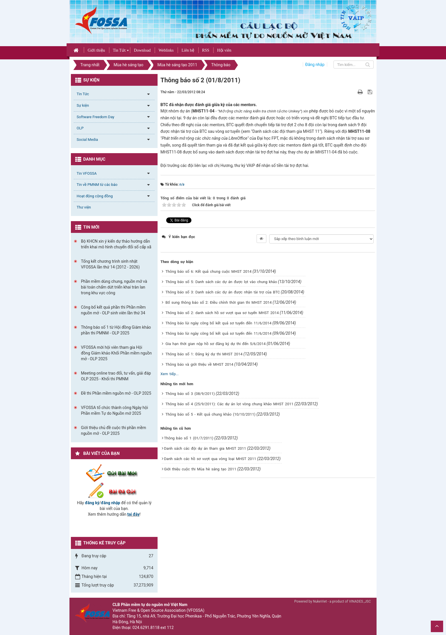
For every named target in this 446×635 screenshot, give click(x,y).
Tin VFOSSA (87, 173)
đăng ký (92, 502)
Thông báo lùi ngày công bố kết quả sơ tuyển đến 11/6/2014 (219, 323)
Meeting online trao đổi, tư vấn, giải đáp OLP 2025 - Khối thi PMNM (116, 376)
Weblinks (166, 50)
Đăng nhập (315, 64)
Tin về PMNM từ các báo (97, 184)
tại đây (133, 514)
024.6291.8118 (146, 627)
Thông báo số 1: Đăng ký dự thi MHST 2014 (204, 354)
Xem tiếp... (169, 374)
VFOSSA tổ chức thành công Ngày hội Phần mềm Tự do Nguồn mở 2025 (114, 410)
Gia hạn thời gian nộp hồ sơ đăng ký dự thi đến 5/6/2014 (216, 344)
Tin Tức (119, 50)
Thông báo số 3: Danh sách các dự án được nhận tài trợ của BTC (223, 292)
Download (142, 50)
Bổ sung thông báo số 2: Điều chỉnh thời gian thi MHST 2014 (219, 302)
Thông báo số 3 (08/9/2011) (190, 393)
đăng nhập (110, 502)
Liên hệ (187, 50)
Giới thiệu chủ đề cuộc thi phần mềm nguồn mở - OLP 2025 (113, 430)
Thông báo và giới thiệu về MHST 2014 (199, 364)
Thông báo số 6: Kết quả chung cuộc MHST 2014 (209, 271)
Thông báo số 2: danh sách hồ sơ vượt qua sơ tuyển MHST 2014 (222, 313)
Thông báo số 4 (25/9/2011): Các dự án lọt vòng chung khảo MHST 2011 (230, 404)
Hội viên (224, 50)
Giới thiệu (96, 50)
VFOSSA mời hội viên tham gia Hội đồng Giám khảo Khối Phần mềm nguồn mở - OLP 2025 (116, 353)
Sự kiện (83, 105)
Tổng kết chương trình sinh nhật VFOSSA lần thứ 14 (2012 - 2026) (110, 264)
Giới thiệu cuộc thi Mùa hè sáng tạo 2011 (200, 469)
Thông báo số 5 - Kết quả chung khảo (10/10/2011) (210, 414)
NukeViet (320, 601)
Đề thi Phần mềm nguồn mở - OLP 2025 (116, 393)
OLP (80, 128)
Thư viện (84, 207)
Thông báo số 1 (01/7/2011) (189, 438)
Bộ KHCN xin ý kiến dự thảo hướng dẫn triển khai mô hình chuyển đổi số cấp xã (116, 244)
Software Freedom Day (95, 117)
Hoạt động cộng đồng (95, 196)
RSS (205, 50)
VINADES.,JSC (360, 601)
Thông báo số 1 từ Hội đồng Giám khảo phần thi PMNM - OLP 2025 (116, 330)
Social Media (87, 139)
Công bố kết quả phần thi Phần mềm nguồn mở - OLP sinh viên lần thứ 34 (113, 310)
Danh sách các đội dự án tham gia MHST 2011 (205, 448)
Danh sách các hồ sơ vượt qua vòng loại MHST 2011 (210, 459)
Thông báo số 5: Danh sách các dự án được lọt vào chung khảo (221, 282)
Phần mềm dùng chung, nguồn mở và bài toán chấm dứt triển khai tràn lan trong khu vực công (114, 287)
